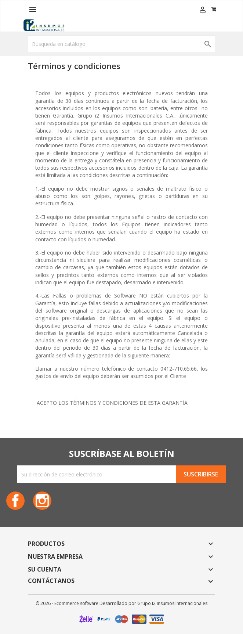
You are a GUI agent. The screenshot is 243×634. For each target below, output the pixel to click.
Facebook (15, 500)
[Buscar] (121, 44)
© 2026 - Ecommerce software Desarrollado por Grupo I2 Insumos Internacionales (121, 603)
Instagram (42, 500)
